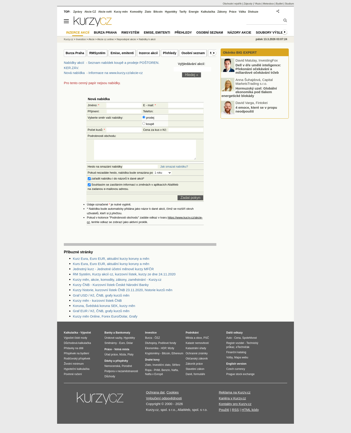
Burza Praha (75, 53)
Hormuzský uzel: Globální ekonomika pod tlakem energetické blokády (249, 91)
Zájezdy (248, 3)
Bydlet (279, 3)
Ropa (148, 374)
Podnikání (192, 336)
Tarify (183, 11)
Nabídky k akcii (147, 39)
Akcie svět (105, 11)
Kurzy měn (121, 11)
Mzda (122, 358)
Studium (289, 3)
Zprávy (77, 11)
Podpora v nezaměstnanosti (121, 375)
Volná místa (121, 353)
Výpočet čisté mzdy (75, 341)
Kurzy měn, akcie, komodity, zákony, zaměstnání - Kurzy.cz (117, 284)
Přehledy (169, 53)
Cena (237, 341)
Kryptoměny (152, 357)
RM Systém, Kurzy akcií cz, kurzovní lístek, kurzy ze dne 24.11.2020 (124, 278)
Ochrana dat (155, 396)
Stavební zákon (195, 373)
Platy (130, 358)
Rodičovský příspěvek (77, 362)
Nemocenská (112, 370)
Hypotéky (171, 11)
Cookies (172, 396)
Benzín (166, 374)
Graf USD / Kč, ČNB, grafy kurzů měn (101, 299)
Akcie (91, 39)
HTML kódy (250, 414)
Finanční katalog (236, 356)
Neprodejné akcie (126, 39)
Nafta (174, 374)
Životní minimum (74, 367)
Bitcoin (158, 11)
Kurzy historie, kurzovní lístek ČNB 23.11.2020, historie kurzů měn (122, 294)
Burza (148, 341)
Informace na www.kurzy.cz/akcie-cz (115, 73)
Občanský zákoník (197, 362)
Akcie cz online (105, 39)
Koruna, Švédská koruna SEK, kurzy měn (104, 310)
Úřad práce (111, 358)
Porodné (127, 370)
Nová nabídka (74, 73)
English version (236, 367)
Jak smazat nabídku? (174, 170)
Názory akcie (239, 32)
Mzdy (171, 352)
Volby (229, 361)
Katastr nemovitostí (197, 347)
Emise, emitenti (122, 53)
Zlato (148, 11)
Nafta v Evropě (154, 378)
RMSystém (97, 53)
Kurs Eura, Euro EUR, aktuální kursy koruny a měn (111, 268)
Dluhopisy (151, 347)
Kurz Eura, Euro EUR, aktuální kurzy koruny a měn (111, 263)
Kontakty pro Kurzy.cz (235, 408)
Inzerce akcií (148, 53)
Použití (224, 414)
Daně (189, 378)
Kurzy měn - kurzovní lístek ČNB (97, 304)
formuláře (199, 378)
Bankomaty (122, 336)
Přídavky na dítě (73, 352)
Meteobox (268, 3)
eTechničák (242, 351)
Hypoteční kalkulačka (76, 373)
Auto (229, 341)
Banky (108, 336)
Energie (194, 11)
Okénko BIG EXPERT (239, 52)
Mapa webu (241, 361)
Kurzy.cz (68, 39)
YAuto (257, 3)
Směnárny (110, 347)
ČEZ (157, 341)
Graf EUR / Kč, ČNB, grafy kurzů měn (101, 315)
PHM (157, 374)
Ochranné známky (197, 357)
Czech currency (235, 373)
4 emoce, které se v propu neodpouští (256, 109)
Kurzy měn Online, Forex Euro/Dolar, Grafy (105, 320)
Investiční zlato (161, 369)
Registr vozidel (235, 347)
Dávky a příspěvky (116, 364)
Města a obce (194, 341)
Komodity (136, 11)
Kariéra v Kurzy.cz (232, 402)
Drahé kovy (152, 363)
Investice (81, 39)
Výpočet (85, 336)
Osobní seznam (193, 53)
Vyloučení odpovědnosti (164, 402)
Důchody (109, 380)
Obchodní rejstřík (232, 3)
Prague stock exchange (240, 378)
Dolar (129, 347)
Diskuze (253, 11)
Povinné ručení (73, 378)
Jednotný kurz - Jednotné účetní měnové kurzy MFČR (113, 273)
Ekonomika (151, 352)
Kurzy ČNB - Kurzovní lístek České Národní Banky (111, 289)
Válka (242, 11)
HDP (163, 352)
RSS (235, 414)
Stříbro (176, 369)
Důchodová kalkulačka (77, 347)
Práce (233, 11)
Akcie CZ (90, 11)
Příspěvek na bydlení (76, 357)
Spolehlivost (249, 341)
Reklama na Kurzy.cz (235, 396)
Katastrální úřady (196, 352)
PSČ (206, 341)
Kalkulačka (208, 11)
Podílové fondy (167, 347)
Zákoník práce (194, 367)
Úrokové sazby (113, 341)
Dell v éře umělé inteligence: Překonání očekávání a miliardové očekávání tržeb (258, 68)
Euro (122, 347)
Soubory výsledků (273, 32)
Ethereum (177, 357)
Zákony (222, 11)
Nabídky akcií (74, 62)
